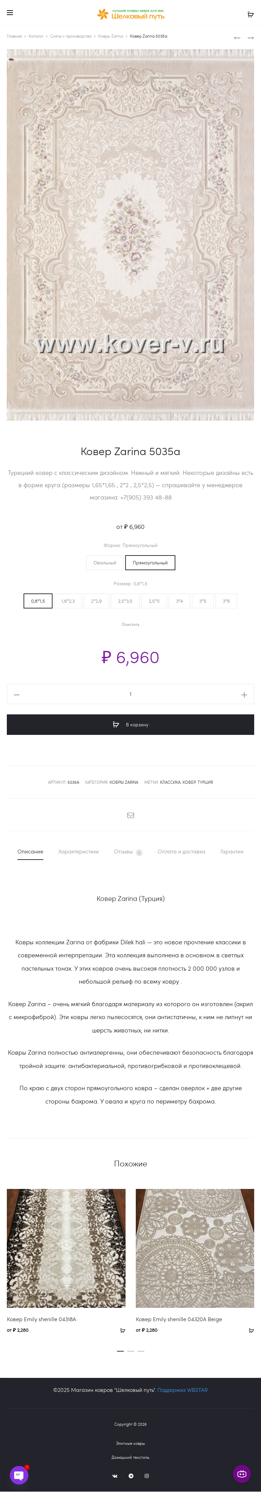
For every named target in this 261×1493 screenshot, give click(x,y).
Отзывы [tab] (128, 853)
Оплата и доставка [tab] (181, 852)
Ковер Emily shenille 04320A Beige (179, 1320)
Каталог (36, 37)
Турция (205, 783)
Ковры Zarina (110, 37)
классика (170, 783)
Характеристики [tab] (78, 852)
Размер (130, 585)
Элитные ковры (130, 1444)
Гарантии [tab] (232, 852)
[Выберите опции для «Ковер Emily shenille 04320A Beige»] (249, 1331)
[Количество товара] (130, 695)
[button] (105, 564)
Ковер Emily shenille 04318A (41, 1320)
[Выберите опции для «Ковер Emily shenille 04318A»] (120, 1331)
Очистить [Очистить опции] (131, 625)
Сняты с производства (70, 37)
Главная (14, 37)
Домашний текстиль (130, 1458)
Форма (131, 546)
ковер (189, 783)
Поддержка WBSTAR (182, 1391)
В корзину (130, 726)
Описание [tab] (30, 852)
